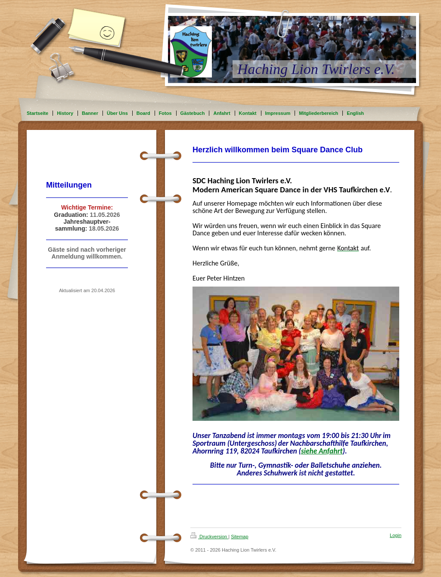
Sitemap (239, 536)
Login (395, 535)
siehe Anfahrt (322, 451)
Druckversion (209, 536)
